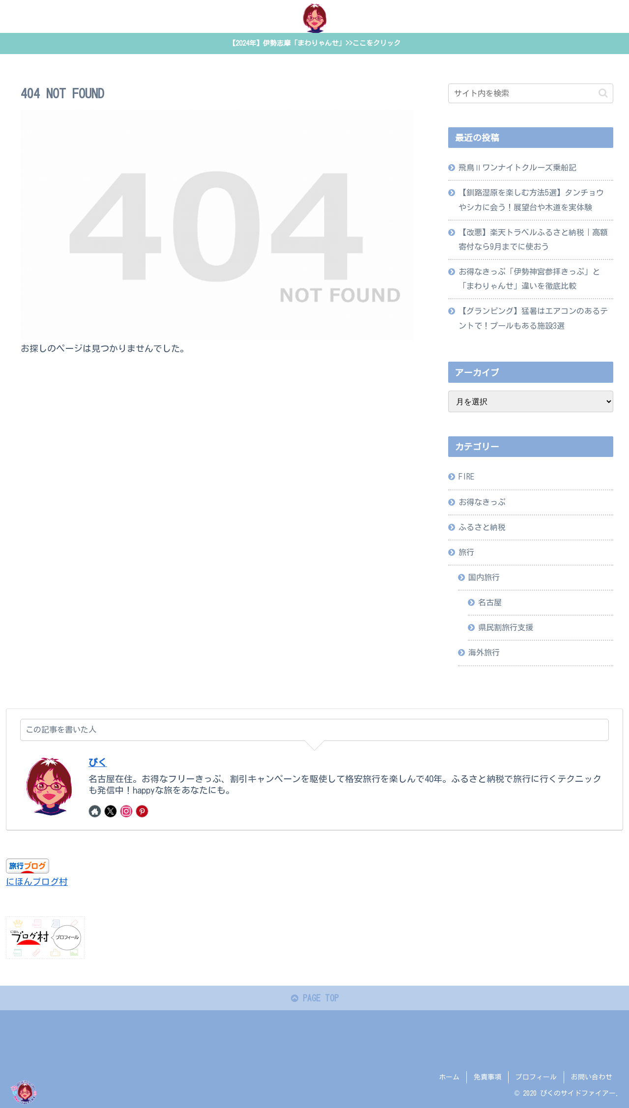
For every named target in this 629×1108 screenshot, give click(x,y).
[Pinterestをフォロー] (142, 811)
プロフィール (536, 1077)
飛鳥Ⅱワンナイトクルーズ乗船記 (517, 168)
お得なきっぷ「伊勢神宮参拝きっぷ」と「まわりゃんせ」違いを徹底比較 (529, 279)
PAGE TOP (314, 998)
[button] (603, 93)
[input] (530, 94)
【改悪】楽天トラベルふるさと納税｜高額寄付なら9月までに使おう (533, 239)
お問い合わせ (591, 1077)
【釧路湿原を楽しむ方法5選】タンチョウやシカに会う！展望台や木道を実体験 (531, 200)
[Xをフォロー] (110, 811)
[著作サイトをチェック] (94, 811)
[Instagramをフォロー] (126, 811)
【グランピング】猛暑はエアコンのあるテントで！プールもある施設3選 (533, 319)
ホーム (449, 1077)
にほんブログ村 (37, 882)
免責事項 (487, 1077)
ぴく (98, 762)
